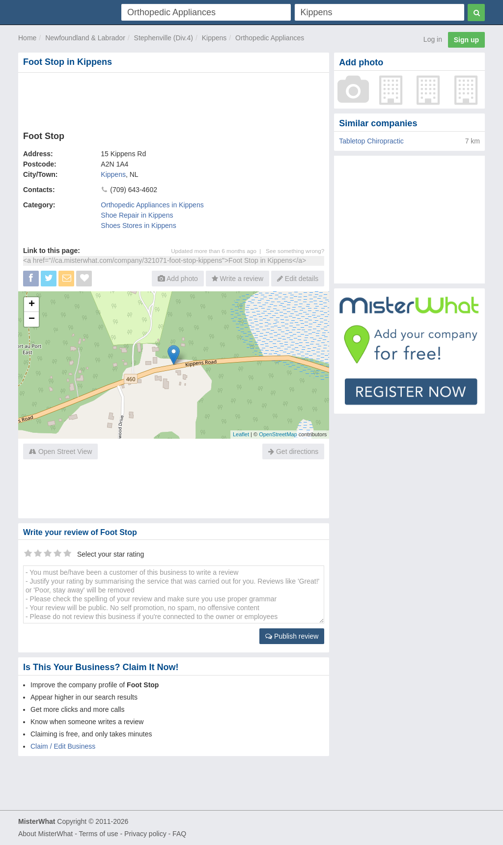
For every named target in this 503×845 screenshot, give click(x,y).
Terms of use (98, 834)
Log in (432, 39)
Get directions (293, 451)
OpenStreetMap (278, 434)
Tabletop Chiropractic (371, 141)
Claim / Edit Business (62, 746)
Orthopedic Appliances (269, 38)
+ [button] (31, 304)
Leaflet (241, 434)
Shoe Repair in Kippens (137, 215)
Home (27, 38)
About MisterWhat (45, 834)
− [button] (31, 319)
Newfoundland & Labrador (85, 38)
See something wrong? (295, 251)
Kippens (214, 38)
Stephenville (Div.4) (163, 38)
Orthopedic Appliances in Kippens (152, 205)
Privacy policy (145, 834)
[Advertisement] (173, 100)
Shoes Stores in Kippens (138, 225)
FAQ (179, 834)
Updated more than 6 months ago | (218, 251)
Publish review (291, 636)
